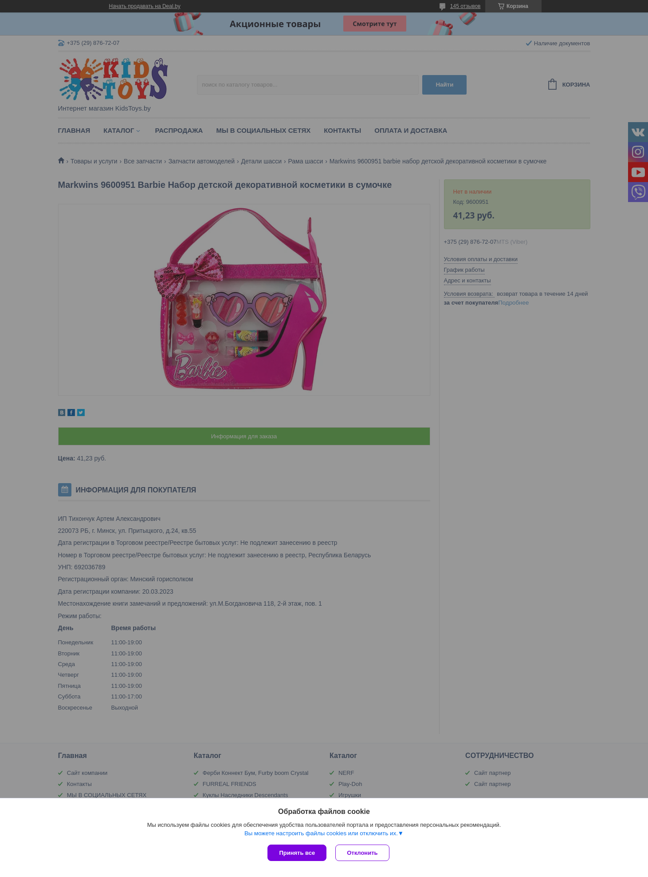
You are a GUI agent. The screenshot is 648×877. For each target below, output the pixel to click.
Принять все (297, 852)
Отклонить (362, 852)
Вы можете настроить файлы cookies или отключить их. (321, 833)
